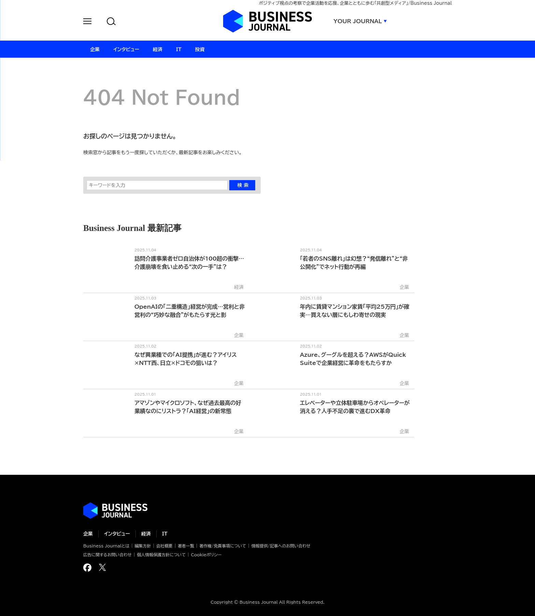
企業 (88, 533)
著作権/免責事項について (222, 546)
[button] (87, 22)
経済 (146, 533)
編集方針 (142, 546)
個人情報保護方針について (161, 555)
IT (165, 533)
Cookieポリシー (206, 555)
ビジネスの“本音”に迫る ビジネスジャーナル (115, 510)
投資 (200, 49)
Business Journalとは (106, 546)
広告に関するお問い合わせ (107, 555)
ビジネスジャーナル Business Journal (267, 21)
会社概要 (164, 546)
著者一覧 (186, 546)
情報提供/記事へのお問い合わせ (280, 546)
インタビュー (117, 533)
